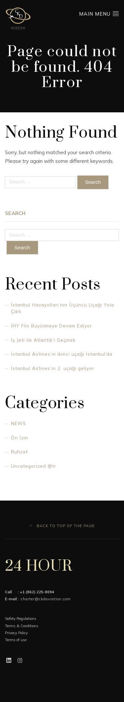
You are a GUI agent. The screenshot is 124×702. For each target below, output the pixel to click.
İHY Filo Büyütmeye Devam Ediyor (51, 325)
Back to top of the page (62, 526)
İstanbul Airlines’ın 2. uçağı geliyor (52, 368)
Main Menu (99, 13)
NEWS (18, 423)
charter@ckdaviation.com (46, 599)
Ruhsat (19, 451)
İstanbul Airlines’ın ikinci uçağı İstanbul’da (61, 354)
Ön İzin (19, 437)
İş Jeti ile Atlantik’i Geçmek (43, 340)
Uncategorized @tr (33, 466)
